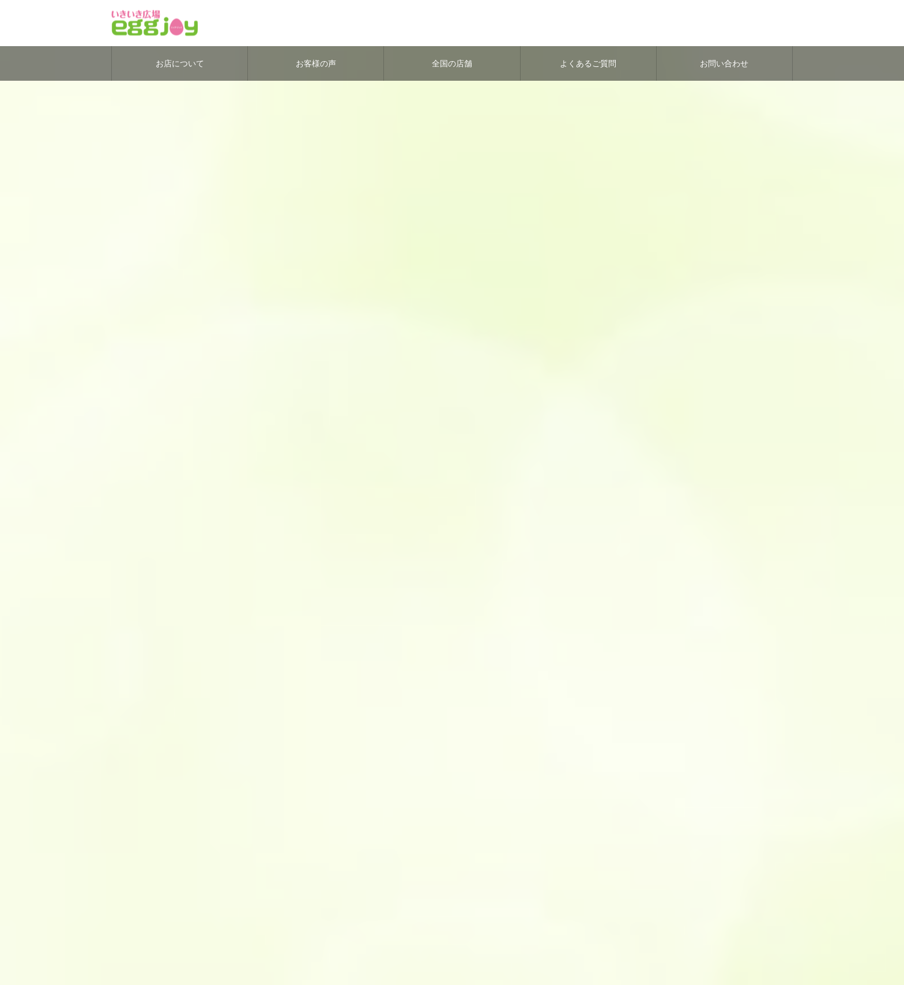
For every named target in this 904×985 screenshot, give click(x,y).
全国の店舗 (452, 63)
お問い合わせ (724, 63)
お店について (180, 63)
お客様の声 (316, 63)
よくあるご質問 (588, 63)
